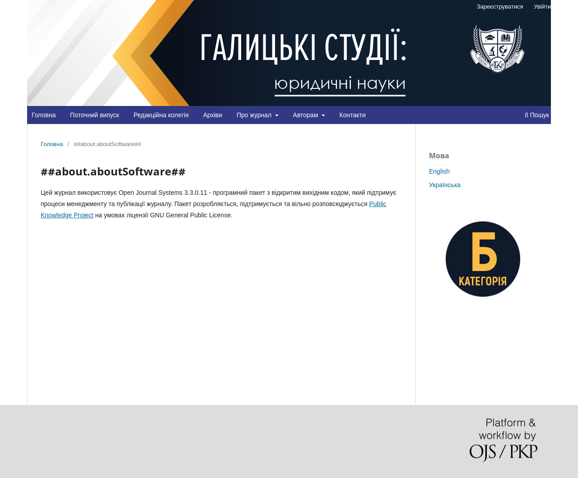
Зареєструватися (500, 6)
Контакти (353, 115)
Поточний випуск (94, 115)
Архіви (212, 115)
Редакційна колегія (161, 115)
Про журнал (255, 115)
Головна (44, 115)
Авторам (306, 115)
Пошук (537, 115)
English (439, 171)
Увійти (542, 6)
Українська (445, 184)
